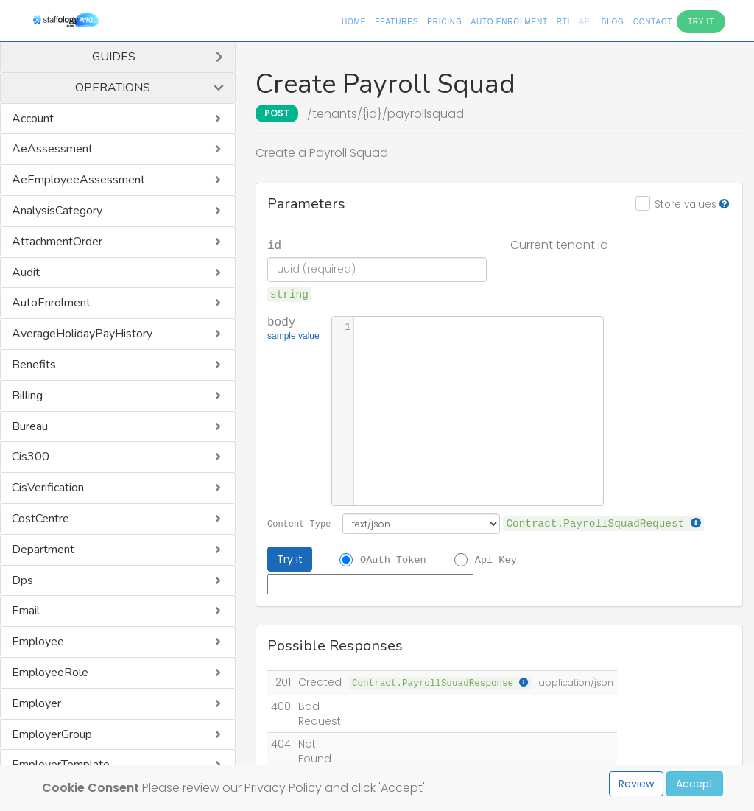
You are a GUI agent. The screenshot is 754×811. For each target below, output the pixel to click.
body (293, 329)
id (274, 244)
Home (354, 22)
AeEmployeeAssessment (78, 180)
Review (636, 783)
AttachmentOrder (57, 242)
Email (26, 611)
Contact (652, 22)
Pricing (444, 22)
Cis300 (30, 457)
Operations (112, 88)
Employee (38, 641)
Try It (701, 22)
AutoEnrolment (51, 303)
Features (396, 22)
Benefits (34, 365)
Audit (26, 272)
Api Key (496, 559)
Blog (613, 22)
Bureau (30, 426)
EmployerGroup (52, 734)
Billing (27, 395)
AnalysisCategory (57, 211)
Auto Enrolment (509, 22)
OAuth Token (393, 559)
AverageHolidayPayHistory (82, 334)
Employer (36, 703)
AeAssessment (52, 149)
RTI (563, 22)
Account (33, 118)
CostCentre (40, 518)
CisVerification (48, 488)
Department (43, 549)
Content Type (299, 523)
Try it (290, 559)
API (586, 22)
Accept (695, 783)
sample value (293, 337)
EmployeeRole (50, 672)
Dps (22, 580)
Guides (113, 57)
